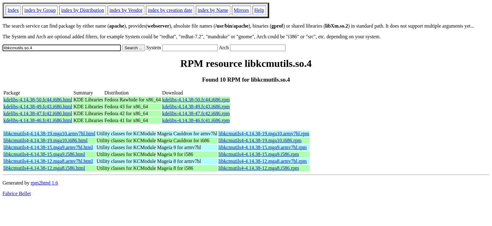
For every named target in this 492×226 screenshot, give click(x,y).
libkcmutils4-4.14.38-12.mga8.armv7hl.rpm (262, 161)
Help (259, 10)
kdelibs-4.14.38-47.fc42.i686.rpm (196, 113)
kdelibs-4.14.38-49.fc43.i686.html (37, 106)
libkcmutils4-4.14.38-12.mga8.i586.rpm (258, 168)
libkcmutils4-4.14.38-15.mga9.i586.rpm (258, 154)
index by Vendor (126, 10)
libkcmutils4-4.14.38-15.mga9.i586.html (44, 154)
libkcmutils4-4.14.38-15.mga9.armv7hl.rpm (262, 147)
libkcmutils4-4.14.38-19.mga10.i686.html (45, 140)
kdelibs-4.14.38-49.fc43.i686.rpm (196, 106)
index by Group (40, 10)
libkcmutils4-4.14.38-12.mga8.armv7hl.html (48, 161)
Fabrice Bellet (17, 193)
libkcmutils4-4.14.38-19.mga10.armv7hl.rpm (263, 133)
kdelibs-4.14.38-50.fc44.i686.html (37, 99)
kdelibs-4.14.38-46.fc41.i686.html (37, 120)
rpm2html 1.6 (44, 183)
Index (13, 10)
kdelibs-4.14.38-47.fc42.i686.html (37, 113)
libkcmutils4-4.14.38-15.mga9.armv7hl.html (48, 147)
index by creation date (170, 10)
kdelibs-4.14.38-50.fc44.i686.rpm (196, 99)
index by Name (213, 10)
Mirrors (241, 10)
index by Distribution (82, 10)
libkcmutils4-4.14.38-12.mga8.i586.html (44, 168)
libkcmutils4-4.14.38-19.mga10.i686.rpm (259, 140)
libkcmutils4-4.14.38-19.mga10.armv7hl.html (49, 133)
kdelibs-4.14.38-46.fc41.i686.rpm (196, 120)
